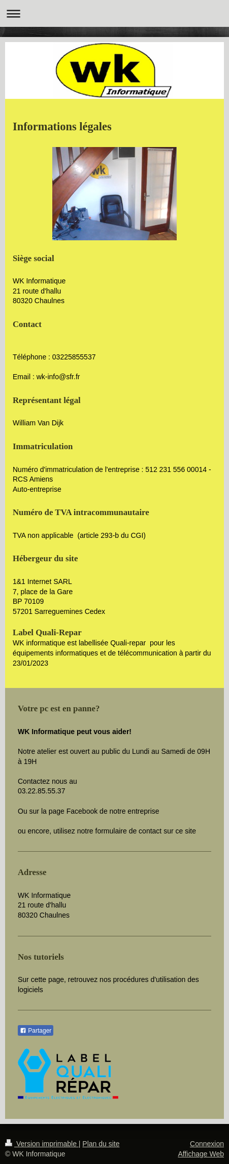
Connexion (207, 1144)
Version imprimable (42, 1144)
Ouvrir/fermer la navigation (114, 13)
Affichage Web (201, 1154)
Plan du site (100, 1144)
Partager (35, 1030)
